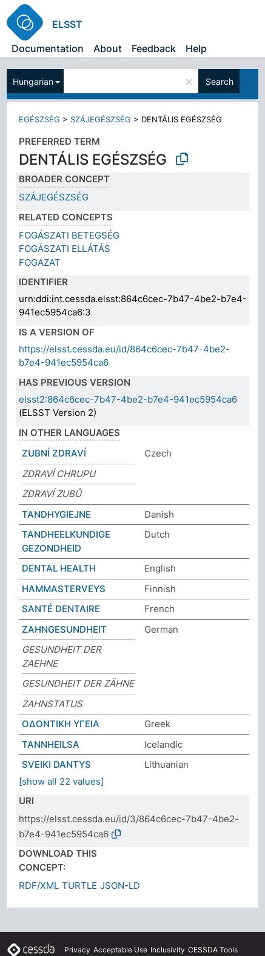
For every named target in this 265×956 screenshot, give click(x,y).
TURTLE (79, 885)
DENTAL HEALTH (59, 568)
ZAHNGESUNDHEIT (64, 629)
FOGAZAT (40, 262)
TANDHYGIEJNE (56, 514)
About (107, 48)
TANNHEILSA (50, 744)
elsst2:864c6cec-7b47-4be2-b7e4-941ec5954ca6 (128, 399)
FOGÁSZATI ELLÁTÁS (64, 248)
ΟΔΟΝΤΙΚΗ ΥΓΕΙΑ (60, 724)
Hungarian (33, 81)
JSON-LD (120, 885)
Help (196, 48)
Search (219, 81)
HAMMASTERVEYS (64, 589)
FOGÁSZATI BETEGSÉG (69, 235)
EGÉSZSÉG (39, 119)
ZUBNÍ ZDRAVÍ (54, 453)
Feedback (154, 48)
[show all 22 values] (61, 781)
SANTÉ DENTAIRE (61, 609)
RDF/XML (39, 885)
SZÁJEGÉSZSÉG (100, 119)
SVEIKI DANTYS (56, 764)
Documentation (48, 48)
